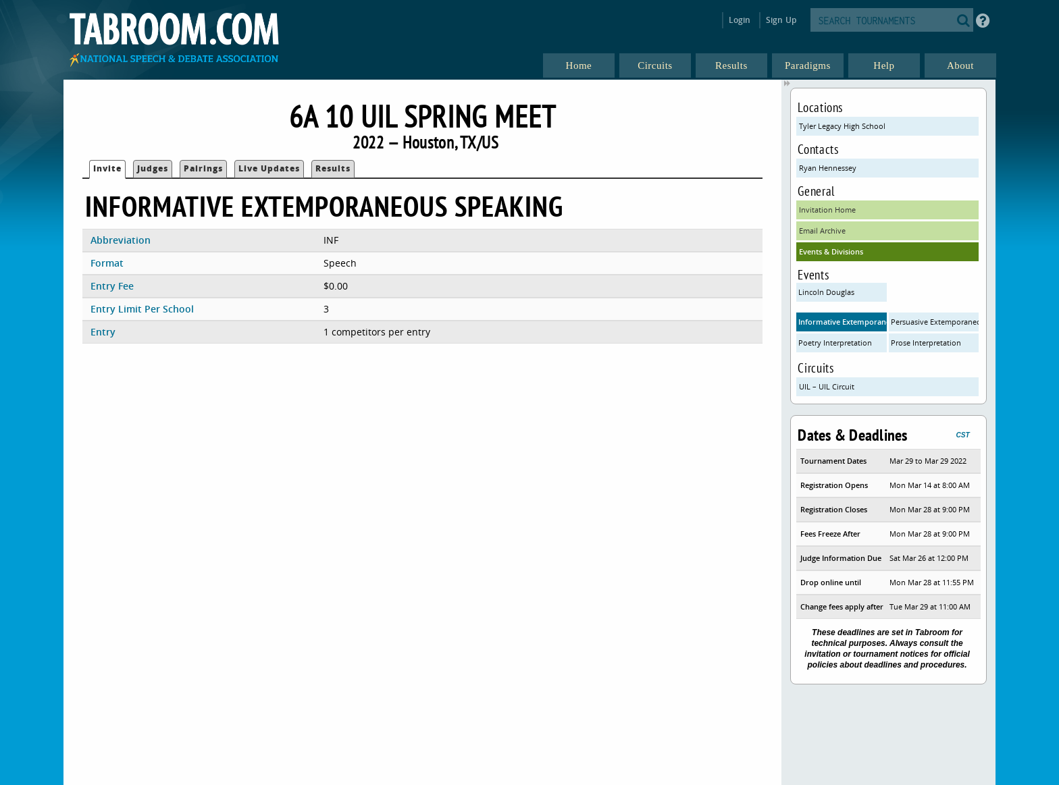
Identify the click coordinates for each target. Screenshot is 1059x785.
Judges (152, 168)
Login (740, 20)
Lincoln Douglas (826, 292)
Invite (107, 168)
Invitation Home (827, 210)
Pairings (203, 168)
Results (333, 168)
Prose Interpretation (926, 342)
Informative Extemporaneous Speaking (842, 322)
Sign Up (781, 20)
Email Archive (822, 230)
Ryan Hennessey (827, 168)
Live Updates (269, 168)
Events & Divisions (831, 251)
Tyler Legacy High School (842, 126)
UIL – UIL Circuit (826, 386)
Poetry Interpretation (835, 342)
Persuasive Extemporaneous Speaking (935, 322)
